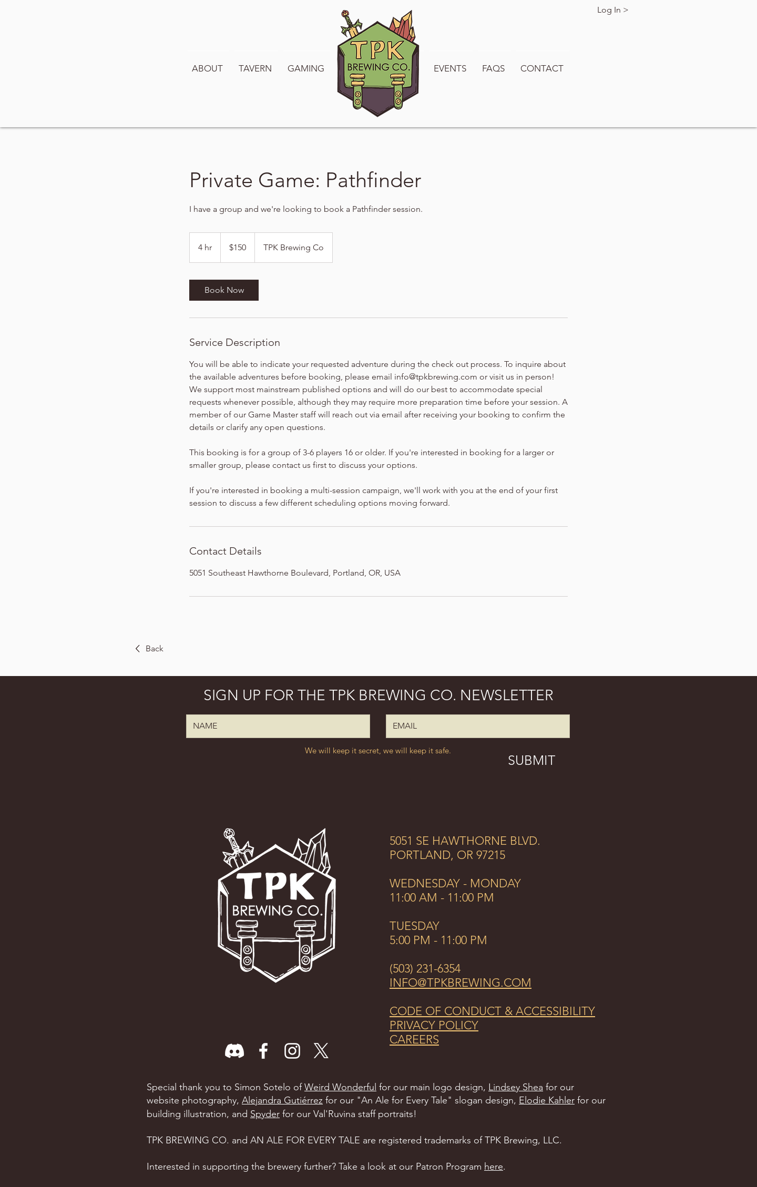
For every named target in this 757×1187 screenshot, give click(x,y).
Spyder (265, 1114)
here (493, 1166)
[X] (321, 1050)
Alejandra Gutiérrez (282, 1100)
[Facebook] (263, 1050)
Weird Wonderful (340, 1087)
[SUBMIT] (531, 760)
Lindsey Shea (515, 1087)
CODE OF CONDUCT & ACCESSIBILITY (492, 1011)
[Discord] (234, 1050)
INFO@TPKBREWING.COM (460, 983)
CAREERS (414, 1039)
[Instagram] (292, 1050)
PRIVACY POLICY (434, 1025)
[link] (224, 290)
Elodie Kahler (547, 1100)
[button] (208, 63)
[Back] (147, 649)
